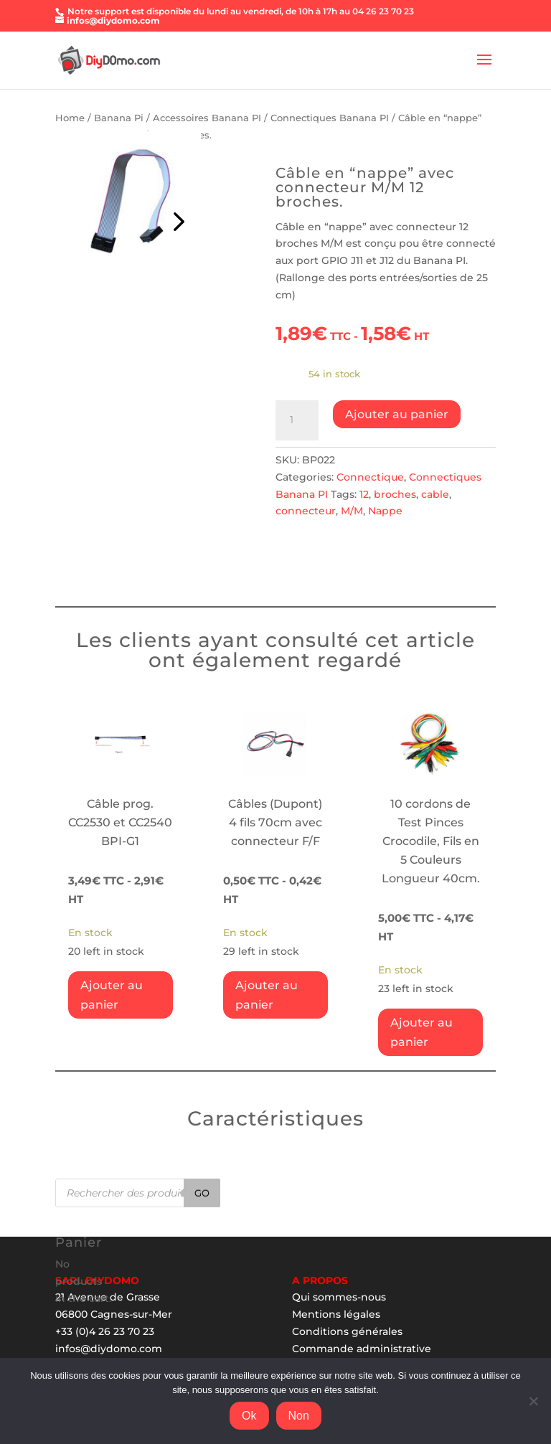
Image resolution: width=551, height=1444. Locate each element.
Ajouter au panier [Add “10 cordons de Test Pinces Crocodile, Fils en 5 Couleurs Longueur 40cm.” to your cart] (421, 1032)
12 (364, 494)
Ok (249, 1416)
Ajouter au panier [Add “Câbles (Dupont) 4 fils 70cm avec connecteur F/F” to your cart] (266, 994)
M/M (352, 510)
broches (395, 494)
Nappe (385, 510)
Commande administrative (361, 1348)
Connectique (370, 477)
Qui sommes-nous (339, 1296)
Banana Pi (118, 118)
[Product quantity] (297, 420)
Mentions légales (336, 1314)
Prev (176, 218)
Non (298, 1416)
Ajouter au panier (396, 414)
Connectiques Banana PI (329, 118)
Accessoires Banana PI (207, 118)
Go (201, 1193)
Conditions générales (347, 1331)
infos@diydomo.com (108, 1348)
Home (70, 118)
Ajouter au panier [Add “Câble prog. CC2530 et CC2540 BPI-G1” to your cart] (111, 994)
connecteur (306, 510)
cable (435, 494)
